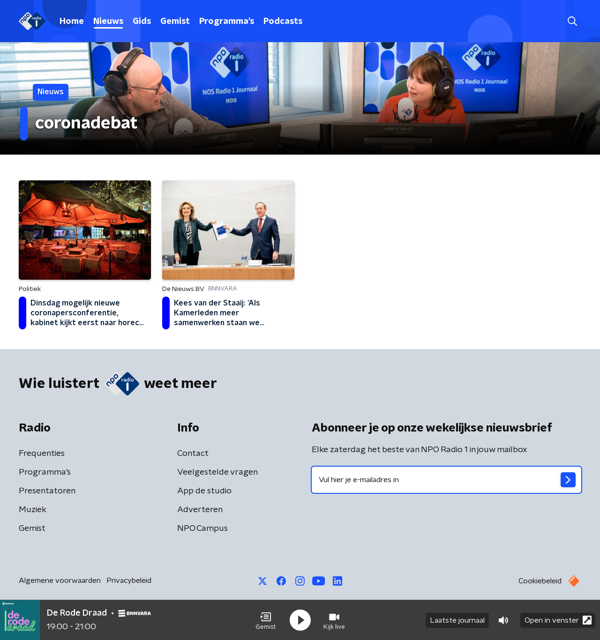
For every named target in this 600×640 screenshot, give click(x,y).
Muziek (32, 510)
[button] (266, 620)
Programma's (226, 21)
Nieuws (108, 21)
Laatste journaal (457, 620)
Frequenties (42, 453)
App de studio (204, 491)
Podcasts (282, 21)
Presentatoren (47, 491)
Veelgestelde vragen (217, 472)
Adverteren (200, 510)
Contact (193, 453)
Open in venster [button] (558, 620)
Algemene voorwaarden (60, 580)
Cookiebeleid (540, 581)
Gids (142, 21)
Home (72, 21)
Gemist (175, 21)
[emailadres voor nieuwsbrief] (446, 480)
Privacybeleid (128, 580)
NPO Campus (202, 528)
